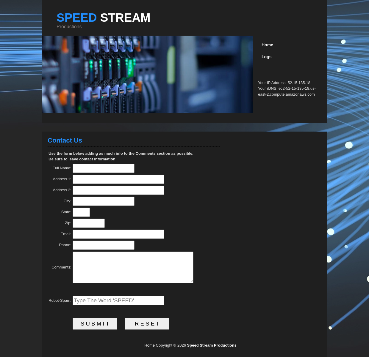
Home (149, 345)
